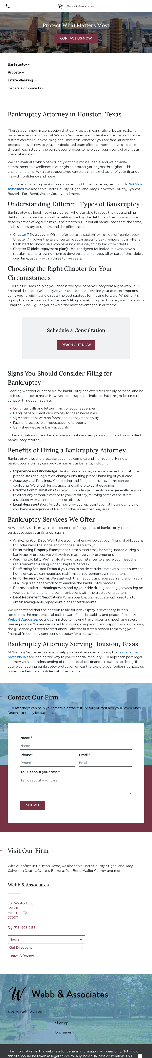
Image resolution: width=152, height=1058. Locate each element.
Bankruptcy (17, 64)
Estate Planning (20, 80)
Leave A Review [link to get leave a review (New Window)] (46, 956)
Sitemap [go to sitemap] (61, 1023)
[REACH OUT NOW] (76, 345)
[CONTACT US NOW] (76, 38)
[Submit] (32, 805)
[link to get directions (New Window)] (46, 909)
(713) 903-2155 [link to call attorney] (21, 928)
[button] (144, 6)
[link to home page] (76, 6)
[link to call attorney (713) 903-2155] (7, 6)
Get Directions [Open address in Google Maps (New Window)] (46, 947)
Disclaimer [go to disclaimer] (63, 1032)
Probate (14, 72)
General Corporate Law (26, 88)
